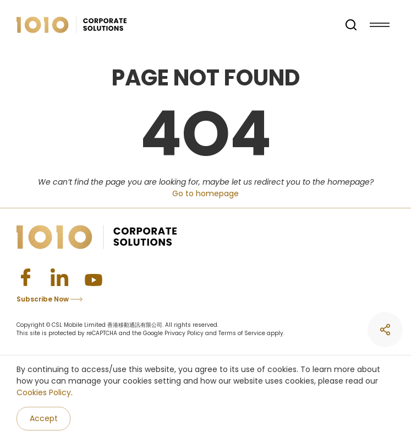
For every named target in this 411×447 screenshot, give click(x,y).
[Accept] (43, 418)
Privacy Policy (184, 333)
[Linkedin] (59, 277)
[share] (385, 329)
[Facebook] (25, 277)
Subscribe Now (50, 299)
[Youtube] (93, 277)
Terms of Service (241, 333)
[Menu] (379, 25)
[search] (351, 24)
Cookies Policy (44, 392)
